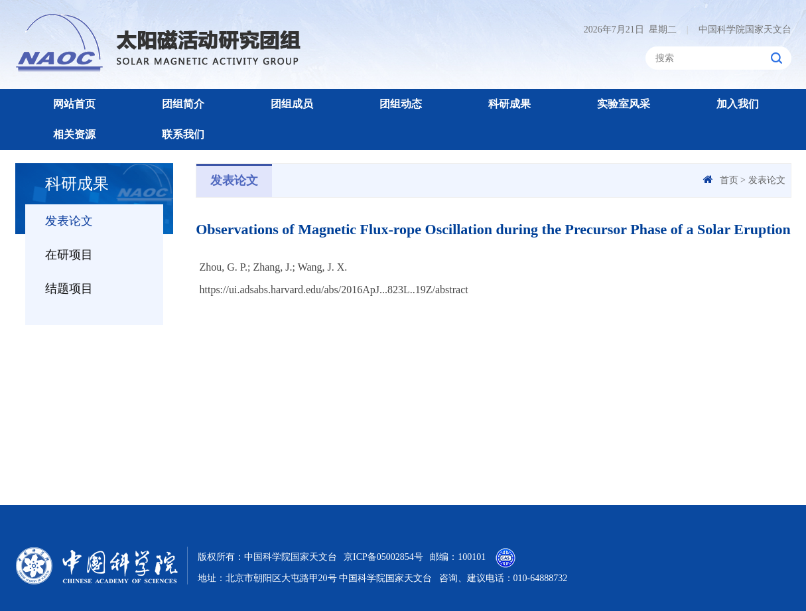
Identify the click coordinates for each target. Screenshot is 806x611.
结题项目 (69, 288)
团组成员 (292, 103)
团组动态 (400, 103)
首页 (729, 180)
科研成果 (509, 103)
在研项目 (69, 254)
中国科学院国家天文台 (739, 29)
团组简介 (183, 103)
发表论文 (69, 221)
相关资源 (74, 134)
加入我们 (737, 103)
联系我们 (183, 134)
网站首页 (74, 103)
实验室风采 (623, 103)
